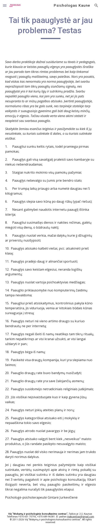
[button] (4, 5)
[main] (51, 27)
